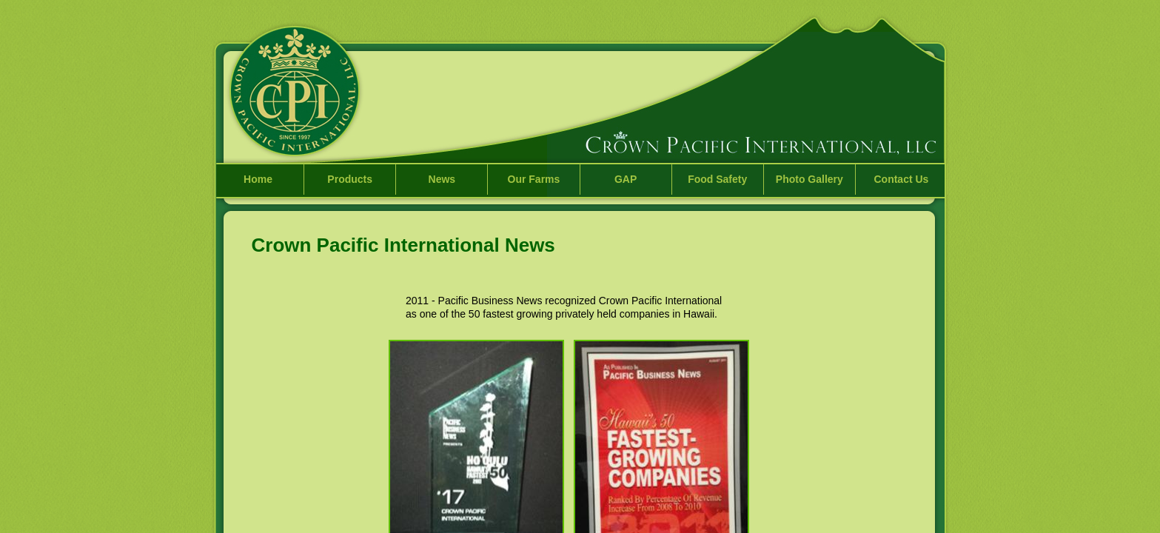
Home (258, 179)
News (442, 179)
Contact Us (901, 179)
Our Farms (534, 179)
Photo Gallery (809, 179)
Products (349, 179)
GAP (625, 179)
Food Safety (717, 179)
